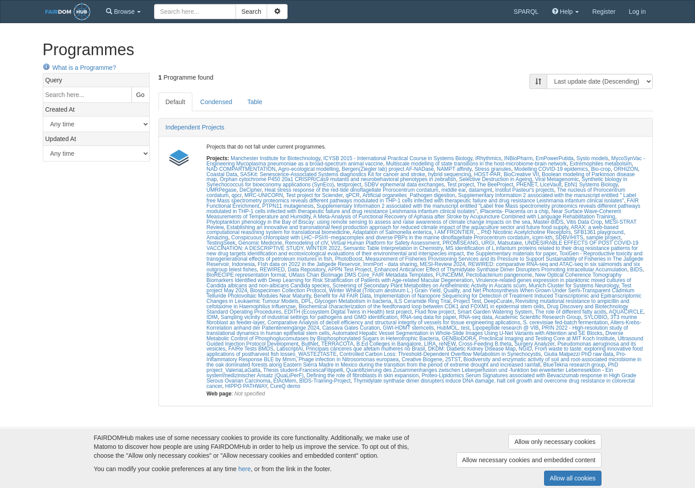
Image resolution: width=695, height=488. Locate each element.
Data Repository (306, 269)
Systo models (592, 158)
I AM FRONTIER (454, 232)
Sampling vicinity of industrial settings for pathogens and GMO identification (309, 317)
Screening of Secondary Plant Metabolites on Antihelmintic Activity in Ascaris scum (429, 285)
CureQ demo (285, 386)
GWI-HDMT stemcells (408, 328)
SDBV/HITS (569, 237)
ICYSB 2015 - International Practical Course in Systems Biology (397, 158)
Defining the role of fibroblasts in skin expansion (363, 375)
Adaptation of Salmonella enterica (392, 232)
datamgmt (480, 190)
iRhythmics (488, 158)
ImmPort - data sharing (390, 264)
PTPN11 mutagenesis (288, 206)
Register (603, 11)
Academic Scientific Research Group (538, 317)
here (244, 468)
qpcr (236, 195)
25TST (452, 359)
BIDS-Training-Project (324, 381)
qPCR (352, 195)
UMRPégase (221, 190)
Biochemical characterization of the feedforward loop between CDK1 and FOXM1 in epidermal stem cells (421, 306)
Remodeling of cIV (306, 243)
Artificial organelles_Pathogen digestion (408, 195)
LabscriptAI (289, 349)
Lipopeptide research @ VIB (505, 328)
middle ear (453, 190)
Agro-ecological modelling (308, 169)
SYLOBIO (595, 317)
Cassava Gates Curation (351, 328)
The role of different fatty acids (570, 312)
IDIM (212, 317)
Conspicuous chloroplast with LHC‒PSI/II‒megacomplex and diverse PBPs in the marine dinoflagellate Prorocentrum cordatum (380, 237)
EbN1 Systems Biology (591, 184)
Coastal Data (222, 174)
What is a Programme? (79, 67)
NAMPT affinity (454, 169)
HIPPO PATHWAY (246, 386)
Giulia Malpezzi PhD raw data (579, 354)
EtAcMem (285, 381)
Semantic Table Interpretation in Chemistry (393, 248)
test (465, 328)
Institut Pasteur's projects (524, 190)
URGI (488, 243)
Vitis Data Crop (584, 222)
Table (254, 101)
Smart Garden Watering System (494, 312)
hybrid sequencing (449, 174)
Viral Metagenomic (556, 179)
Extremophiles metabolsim (600, 164)
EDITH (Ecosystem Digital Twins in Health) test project (348, 312)
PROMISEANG (461, 243)
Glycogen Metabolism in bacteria (352, 301)
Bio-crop (600, 169)
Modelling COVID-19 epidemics (551, 169)
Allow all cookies (573, 478)
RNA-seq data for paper (428, 317)
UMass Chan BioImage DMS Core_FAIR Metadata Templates (361, 275)
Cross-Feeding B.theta (485, 344)
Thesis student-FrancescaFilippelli (303, 370)
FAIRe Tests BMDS (251, 349)
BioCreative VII (521, 174)
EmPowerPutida (554, 158)
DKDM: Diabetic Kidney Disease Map (472, 349)
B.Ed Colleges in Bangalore (388, 344)
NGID (525, 349)
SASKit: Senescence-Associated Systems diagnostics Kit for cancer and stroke (332, 174)
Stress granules (493, 169)
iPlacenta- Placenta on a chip (514, 211)
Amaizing (217, 237)
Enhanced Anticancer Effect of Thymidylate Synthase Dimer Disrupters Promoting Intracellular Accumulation (500, 269)
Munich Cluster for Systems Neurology (574, 285)
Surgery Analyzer (534, 344)
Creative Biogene (422, 359)
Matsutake (509, 243)
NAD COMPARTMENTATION (241, 169)
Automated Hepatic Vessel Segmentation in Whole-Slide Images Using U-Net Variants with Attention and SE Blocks (467, 333)
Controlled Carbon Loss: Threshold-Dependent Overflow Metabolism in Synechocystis (440, 354)
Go (140, 94)
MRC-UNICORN (263, 195)
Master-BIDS (548, 222)
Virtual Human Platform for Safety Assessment (385, 243)
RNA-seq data (475, 317)
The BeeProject (495, 184)
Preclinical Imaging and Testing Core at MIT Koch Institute (547, 338)
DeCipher (251, 190)
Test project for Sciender (314, 195)
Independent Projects (195, 127)
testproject (349, 184)
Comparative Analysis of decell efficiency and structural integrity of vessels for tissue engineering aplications (394, 322)
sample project (603, 237)
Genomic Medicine (260, 243)
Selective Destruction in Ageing (495, 179)
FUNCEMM (449, 275)
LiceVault (550, 184)
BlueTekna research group (574, 365)
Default (175, 101)
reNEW (447, 344)
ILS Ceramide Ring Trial (422, 301)
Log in (637, 11)
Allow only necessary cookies (554, 441)
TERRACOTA (337, 344)
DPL (306, 301)
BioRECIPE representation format (246, 275)
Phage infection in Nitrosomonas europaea (349, 359)
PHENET (526, 184)
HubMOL (447, 328)
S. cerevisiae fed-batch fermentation (565, 322)
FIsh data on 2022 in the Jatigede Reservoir (309, 264)
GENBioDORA (459, 338)
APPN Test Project (350, 269)
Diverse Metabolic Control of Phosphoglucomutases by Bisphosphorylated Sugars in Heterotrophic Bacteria (415, 336)
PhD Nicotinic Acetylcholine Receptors (526, 232)
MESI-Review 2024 (442, 264)
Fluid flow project (435, 312)
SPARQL (526, 11)
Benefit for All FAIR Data (342, 296)
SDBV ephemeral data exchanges (404, 184)
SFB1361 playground (599, 232)
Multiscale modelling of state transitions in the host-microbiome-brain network (476, 164)
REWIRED (272, 269)
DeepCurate (498, 301)
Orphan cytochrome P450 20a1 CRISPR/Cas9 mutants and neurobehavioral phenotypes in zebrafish (338, 179)
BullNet (309, 344)
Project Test (467, 301)
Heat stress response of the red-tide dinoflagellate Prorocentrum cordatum (351, 190)
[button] (123, 11)
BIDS (636, 269)
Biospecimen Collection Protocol (288, 290)
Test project (460, 184)
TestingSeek (221, 243)
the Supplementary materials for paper (512, 253)
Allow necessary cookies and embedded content (529, 460)
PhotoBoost (348, 259)
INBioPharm (518, 158)
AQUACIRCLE (626, 312)
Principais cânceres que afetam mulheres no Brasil (365, 349)
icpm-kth (542, 237)
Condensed (216, 101)
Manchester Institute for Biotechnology (275, 158)
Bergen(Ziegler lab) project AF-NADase (388, 169)
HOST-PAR (487, 174)
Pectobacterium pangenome (499, 275)
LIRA (430, 344)
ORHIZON (626, 169)
